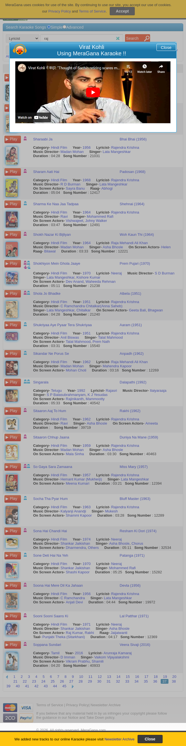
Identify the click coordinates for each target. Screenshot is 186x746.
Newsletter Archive (119, 739)
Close (166, 47)
